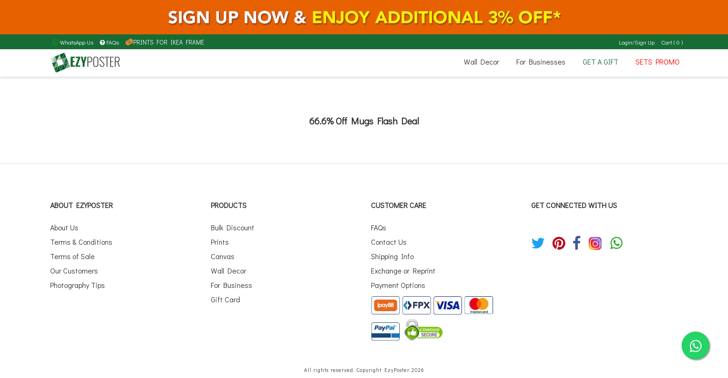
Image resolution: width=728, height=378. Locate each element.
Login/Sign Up (637, 42)
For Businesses (541, 61)
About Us (64, 227)
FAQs (109, 42)
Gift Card (225, 295)
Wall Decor (481, 61)
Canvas (222, 254)
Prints (220, 240)
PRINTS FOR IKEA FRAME (163, 42)
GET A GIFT (600, 61)
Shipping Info (392, 254)
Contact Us (389, 240)
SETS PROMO (658, 61)
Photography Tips (77, 281)
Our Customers (74, 267)
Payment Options (398, 281)
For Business (231, 281)
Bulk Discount (232, 227)
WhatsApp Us (72, 42)
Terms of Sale (72, 254)
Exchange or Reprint (403, 267)
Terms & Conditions (81, 240)
